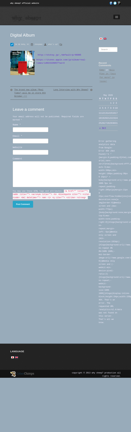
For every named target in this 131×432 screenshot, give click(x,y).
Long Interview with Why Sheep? (70, 90)
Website (17, 147)
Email (17, 136)
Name (17, 124)
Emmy (102, 70)
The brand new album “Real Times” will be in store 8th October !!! (30, 93)
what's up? (53, 44)
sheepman (38, 44)
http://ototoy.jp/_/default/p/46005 (59, 55)
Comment (17, 158)
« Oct (102, 128)
